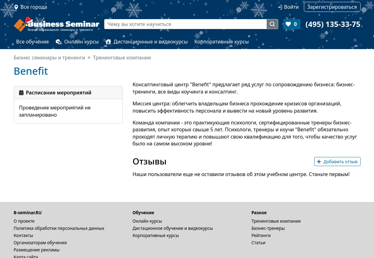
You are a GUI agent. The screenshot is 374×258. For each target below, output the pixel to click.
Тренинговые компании (276, 221)
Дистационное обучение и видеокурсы (173, 228)
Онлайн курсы (77, 41)
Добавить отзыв (337, 161)
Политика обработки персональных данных (59, 228)
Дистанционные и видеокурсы (146, 41)
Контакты (23, 235)
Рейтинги (261, 235)
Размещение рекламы (37, 250)
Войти (291, 6)
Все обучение (32, 41)
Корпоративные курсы (221, 41)
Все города (34, 6)
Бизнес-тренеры (268, 228)
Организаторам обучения (40, 242)
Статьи (259, 242)
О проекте (24, 221)
